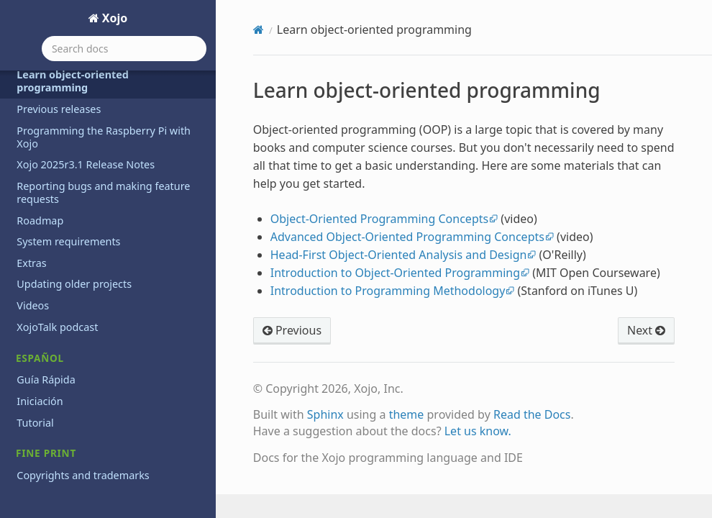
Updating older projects (74, 284)
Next (646, 330)
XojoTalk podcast (57, 327)
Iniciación (40, 401)
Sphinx (325, 414)
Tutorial (35, 423)
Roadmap (40, 220)
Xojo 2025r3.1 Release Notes (86, 164)
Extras (31, 263)
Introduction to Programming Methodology (388, 291)
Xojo (113, 18)
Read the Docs (532, 414)
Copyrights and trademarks (83, 475)
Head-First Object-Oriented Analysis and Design (398, 255)
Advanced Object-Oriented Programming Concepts (407, 237)
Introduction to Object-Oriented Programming (395, 273)
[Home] (258, 29)
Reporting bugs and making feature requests (103, 192)
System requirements (68, 241)
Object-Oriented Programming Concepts (379, 219)
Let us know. (477, 431)
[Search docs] (124, 48)
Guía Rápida (46, 379)
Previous (292, 330)
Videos (33, 305)
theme (406, 414)
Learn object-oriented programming (73, 81)
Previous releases (59, 109)
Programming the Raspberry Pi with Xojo (104, 137)
